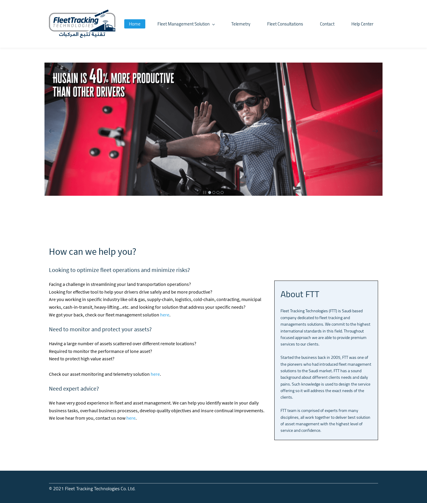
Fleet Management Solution (186, 24)
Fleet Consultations (285, 24)
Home (135, 24)
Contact (327, 24)
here (164, 315)
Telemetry (240, 24)
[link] (213, 66)
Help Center (362, 24)
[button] (51, 131)
